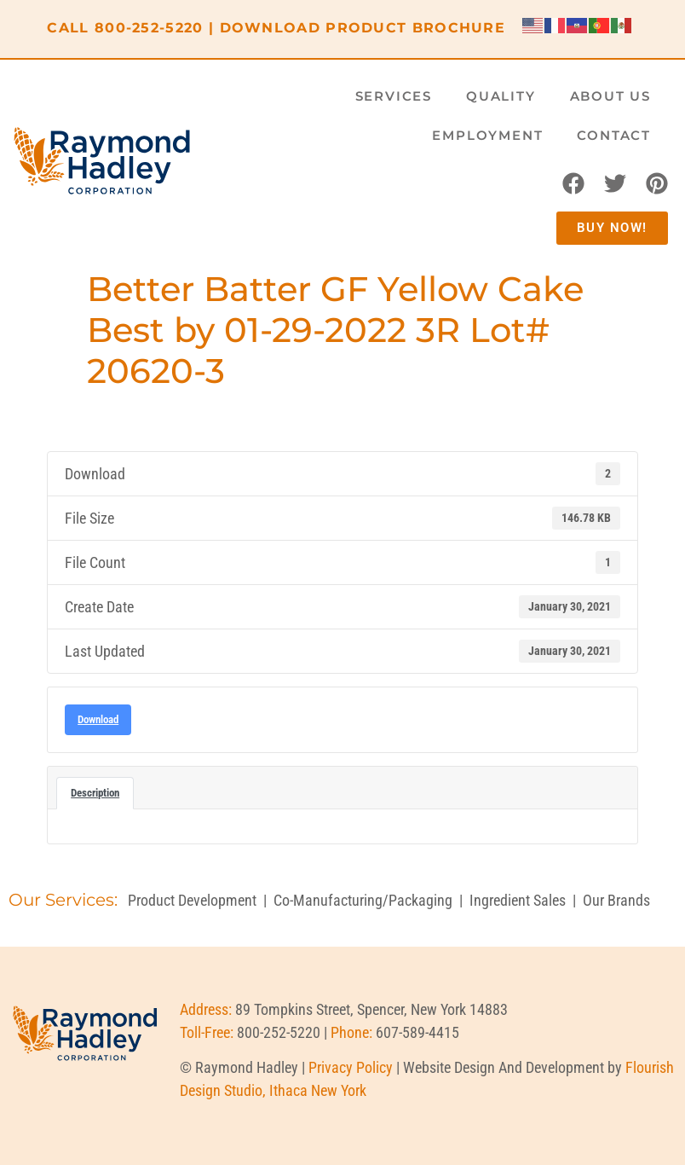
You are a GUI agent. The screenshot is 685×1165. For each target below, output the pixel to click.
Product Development (192, 900)
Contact (614, 135)
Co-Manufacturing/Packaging (362, 900)
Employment (487, 135)
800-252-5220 (149, 28)
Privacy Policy (350, 1067)
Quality (501, 96)
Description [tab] (95, 792)
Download (98, 719)
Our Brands (616, 900)
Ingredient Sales (517, 900)
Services (393, 96)
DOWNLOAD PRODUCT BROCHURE (363, 28)
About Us (610, 96)
